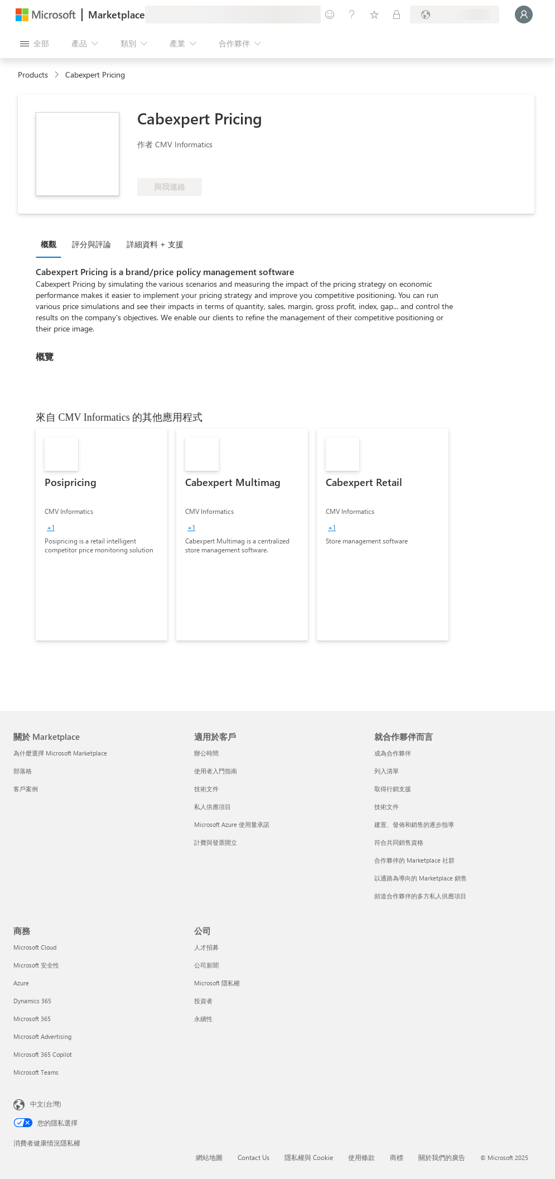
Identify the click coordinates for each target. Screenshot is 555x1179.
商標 (396, 1157)
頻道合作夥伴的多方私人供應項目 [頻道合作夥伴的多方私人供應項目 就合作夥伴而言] (420, 896)
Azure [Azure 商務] (21, 983)
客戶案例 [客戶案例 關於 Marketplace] (25, 789)
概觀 (48, 244)
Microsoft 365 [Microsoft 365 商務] (32, 1018)
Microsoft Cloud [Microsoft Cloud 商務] (34, 947)
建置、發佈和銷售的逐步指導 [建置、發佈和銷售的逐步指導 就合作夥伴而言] (414, 824)
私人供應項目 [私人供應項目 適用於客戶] (212, 806)
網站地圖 (209, 1157)
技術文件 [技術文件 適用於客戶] (206, 789)
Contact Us (253, 1157)
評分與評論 (91, 244)
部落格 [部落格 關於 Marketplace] (22, 771)
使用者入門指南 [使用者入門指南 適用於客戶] (215, 771)
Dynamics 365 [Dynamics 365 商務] (32, 1001)
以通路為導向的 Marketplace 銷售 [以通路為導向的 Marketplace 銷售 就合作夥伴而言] (420, 878)
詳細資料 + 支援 (155, 244)
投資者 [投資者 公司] (203, 1001)
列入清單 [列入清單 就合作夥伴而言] (386, 771)
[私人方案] (397, 14)
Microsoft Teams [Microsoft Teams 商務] (36, 1072)
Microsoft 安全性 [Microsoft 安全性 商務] (36, 965)
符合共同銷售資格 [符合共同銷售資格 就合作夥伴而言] (398, 842)
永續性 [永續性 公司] (203, 1018)
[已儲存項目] (374, 14)
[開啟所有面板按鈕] (35, 43)
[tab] (51, 244)
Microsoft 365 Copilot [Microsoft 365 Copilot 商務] (42, 1054)
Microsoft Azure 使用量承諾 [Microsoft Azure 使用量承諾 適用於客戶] (231, 824)
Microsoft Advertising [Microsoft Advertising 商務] (42, 1036)
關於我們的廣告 (441, 1157)
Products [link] (33, 74)
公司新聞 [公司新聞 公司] (206, 965)
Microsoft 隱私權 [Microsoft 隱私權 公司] (217, 983)
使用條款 (361, 1157)
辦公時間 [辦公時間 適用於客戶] (206, 753)
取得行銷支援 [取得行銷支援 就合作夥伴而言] (392, 789)
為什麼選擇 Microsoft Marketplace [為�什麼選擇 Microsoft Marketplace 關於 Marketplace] (60, 753)
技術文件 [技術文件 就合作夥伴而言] (386, 806)
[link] (101, 535)
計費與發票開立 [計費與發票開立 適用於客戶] (215, 842)
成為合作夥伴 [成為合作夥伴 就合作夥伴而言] (392, 753)
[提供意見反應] (330, 14)
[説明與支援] (352, 14)
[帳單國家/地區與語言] (454, 14)
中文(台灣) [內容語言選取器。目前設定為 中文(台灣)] (45, 1103)
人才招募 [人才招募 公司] (206, 947)
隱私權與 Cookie (308, 1157)
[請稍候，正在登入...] (523, 14)
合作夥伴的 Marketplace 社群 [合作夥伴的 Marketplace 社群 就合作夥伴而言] (414, 860)
